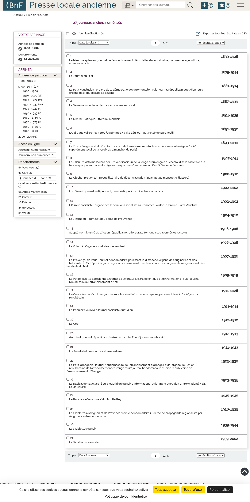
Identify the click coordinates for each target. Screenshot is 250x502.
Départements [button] (28, 162)
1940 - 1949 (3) (32, 108)
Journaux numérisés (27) (34, 149)
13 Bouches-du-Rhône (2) (34, 178)
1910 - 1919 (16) (32, 95)
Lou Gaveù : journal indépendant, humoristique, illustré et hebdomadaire (116, 191)
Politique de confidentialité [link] (126, 496)
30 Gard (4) (25, 172)
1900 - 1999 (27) (28, 86)
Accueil (18, 14)
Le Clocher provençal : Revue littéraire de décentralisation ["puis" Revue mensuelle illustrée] (129, 177)
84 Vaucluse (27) (28, 167)
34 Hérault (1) (26, 207)
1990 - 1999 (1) (32, 131)
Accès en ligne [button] (29, 144)
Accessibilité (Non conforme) (131, 484)
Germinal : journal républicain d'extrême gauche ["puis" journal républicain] (117, 337)
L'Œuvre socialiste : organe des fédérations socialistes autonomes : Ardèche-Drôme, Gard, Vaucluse (133, 205)
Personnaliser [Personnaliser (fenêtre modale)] (220, 490)
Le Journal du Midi (81, 75)
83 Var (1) (24, 212)
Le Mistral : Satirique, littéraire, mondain (94, 119)
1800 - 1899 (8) (27, 81)
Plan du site (48, 484)
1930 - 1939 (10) (33, 104)
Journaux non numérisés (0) (36, 155)
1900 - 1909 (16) (33, 91)
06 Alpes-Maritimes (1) (32, 191)
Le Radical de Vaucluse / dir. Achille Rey (95, 399)
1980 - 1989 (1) (32, 126)
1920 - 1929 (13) (33, 100)
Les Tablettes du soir (82, 428)
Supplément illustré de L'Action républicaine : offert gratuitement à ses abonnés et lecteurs (128, 232)
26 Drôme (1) (26, 202)
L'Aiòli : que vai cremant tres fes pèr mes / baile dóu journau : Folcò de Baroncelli (121, 132)
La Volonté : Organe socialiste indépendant (97, 246)
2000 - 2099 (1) (27, 136)
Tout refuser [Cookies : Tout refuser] (193, 490)
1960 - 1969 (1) (32, 117)
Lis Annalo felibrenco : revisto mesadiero (95, 351)
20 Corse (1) (25, 197)
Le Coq (73, 323)
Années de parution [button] (32, 75)
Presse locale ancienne (73, 4)
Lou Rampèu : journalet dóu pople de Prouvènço (100, 218)
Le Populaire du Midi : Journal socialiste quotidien (101, 310)
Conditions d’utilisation (85, 484)
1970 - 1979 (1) (32, 122)
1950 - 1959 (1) (32, 113)
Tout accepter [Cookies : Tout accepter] (166, 490)
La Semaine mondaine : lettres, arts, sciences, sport (102, 105)
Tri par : (73, 42)
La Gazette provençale (84, 442)
